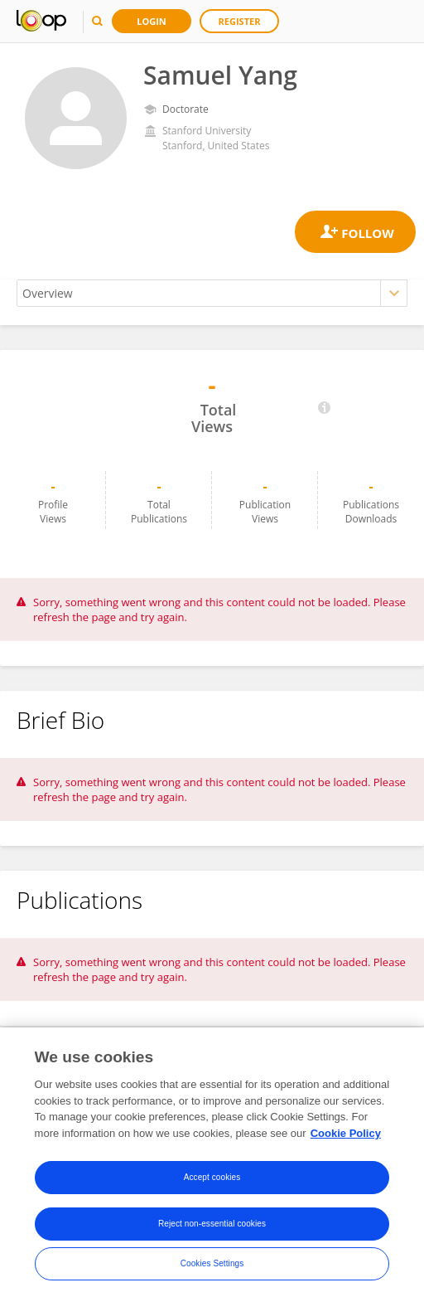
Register (240, 21)
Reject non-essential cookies (212, 1227)
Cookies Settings (212, 1267)
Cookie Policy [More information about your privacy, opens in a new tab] (346, 1137)
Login (151, 21)
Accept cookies (212, 1181)
